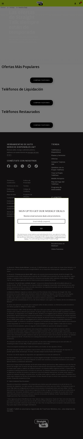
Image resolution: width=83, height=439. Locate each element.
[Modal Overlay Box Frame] (41, 219)
